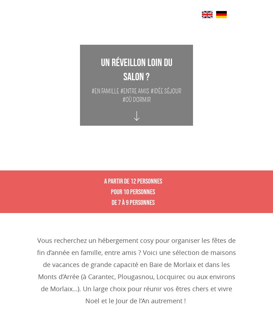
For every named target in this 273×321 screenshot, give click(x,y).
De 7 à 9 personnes (133, 202)
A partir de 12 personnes (133, 181)
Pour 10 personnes (133, 192)
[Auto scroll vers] (136, 109)
